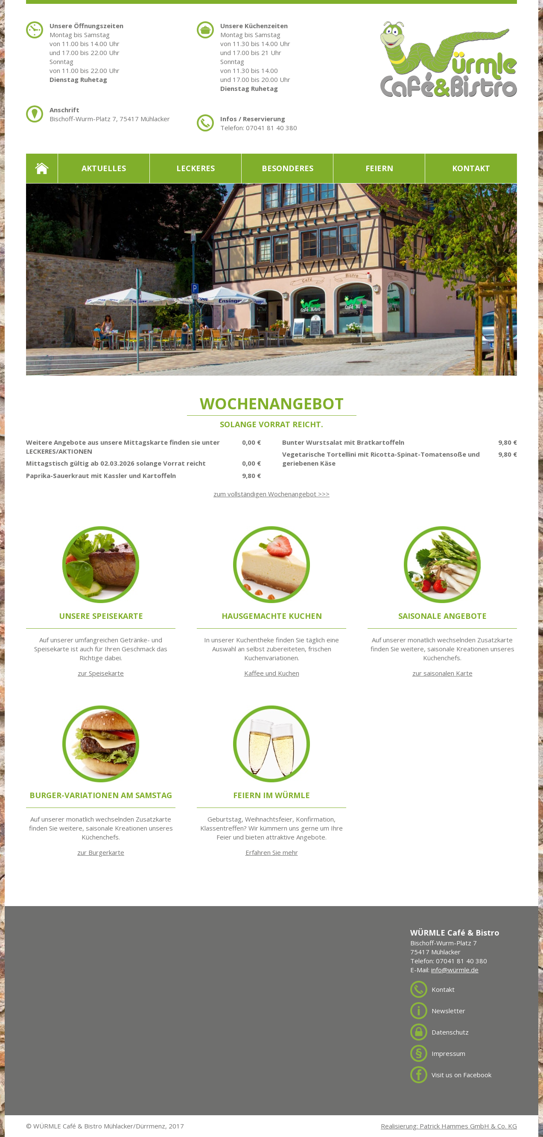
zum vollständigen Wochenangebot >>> (271, 494)
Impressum (448, 1053)
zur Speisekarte (101, 673)
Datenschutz (450, 1032)
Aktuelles (104, 168)
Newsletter (448, 1010)
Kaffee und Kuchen (271, 673)
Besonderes (287, 168)
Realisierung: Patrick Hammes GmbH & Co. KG (449, 1126)
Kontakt (471, 168)
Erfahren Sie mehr (271, 852)
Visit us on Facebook (461, 1074)
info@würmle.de (455, 969)
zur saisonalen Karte (442, 673)
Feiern (379, 168)
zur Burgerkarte (100, 852)
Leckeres (195, 168)
